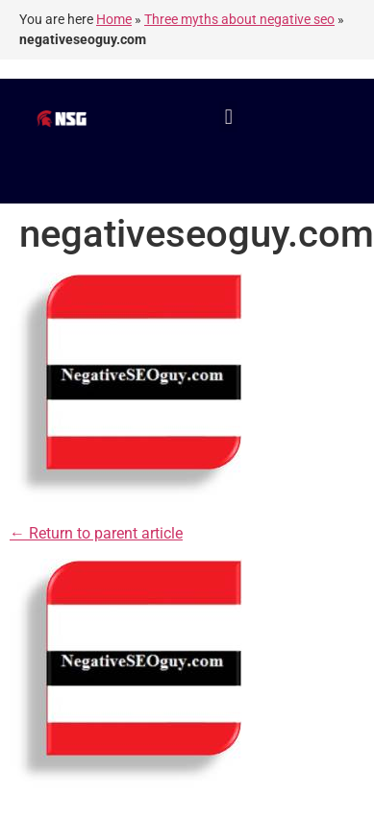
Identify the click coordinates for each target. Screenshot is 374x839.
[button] (228, 116)
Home (114, 19)
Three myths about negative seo (239, 19)
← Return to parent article (96, 533)
